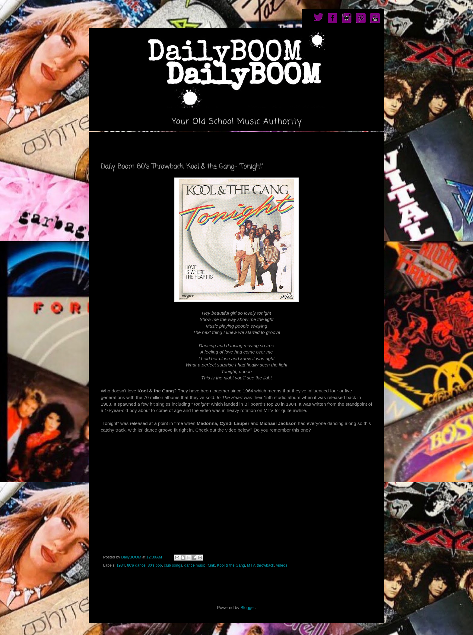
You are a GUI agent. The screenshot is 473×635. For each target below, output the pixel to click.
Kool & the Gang (231, 565)
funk (211, 565)
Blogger (247, 607)
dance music (195, 565)
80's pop (155, 565)
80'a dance (136, 565)
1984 (120, 565)
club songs (173, 565)
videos (281, 565)
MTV (251, 565)
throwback (265, 565)
